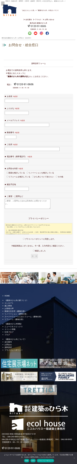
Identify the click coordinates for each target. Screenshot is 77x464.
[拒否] (74, 458)
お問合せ (8, 345)
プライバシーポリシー (14, 350)
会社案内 (28, 19)
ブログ (7, 335)
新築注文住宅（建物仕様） (15, 311)
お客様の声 (9, 308)
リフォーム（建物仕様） (14, 319)
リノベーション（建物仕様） (16, 314)
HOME (7, 296)
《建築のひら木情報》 (14, 324)
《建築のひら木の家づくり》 (16, 300)
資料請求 (8, 347)
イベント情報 (10, 329)
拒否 (33, 461)
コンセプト (9, 303)
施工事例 (8, 306)
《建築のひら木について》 (15, 339)
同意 (26, 461)
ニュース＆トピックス (14, 326)
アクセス (38, 19)
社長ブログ (9, 332)
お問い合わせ (49, 19)
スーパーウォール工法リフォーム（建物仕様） (24, 317)
